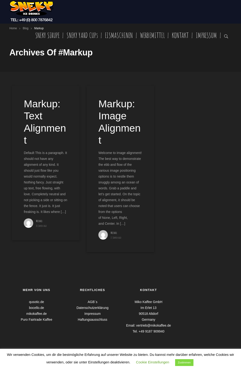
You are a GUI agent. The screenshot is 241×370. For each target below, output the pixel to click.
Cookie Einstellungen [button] (152, 362)
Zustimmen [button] (184, 362)
